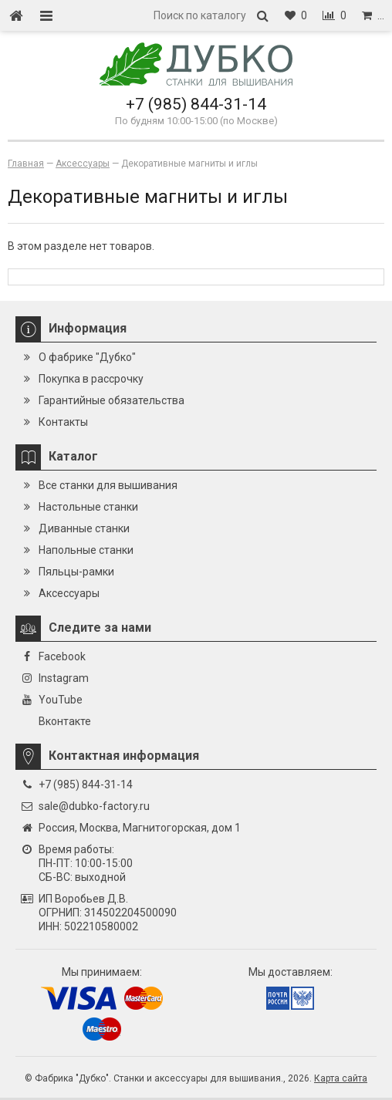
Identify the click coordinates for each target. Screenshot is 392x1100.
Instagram (64, 678)
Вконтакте (65, 721)
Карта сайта (340, 1078)
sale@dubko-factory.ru (94, 806)
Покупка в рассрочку (91, 379)
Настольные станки (88, 507)
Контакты (63, 422)
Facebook (62, 656)
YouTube (61, 699)
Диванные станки (84, 528)
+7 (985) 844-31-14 (196, 104)
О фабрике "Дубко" (87, 357)
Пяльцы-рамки (76, 571)
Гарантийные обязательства (111, 400)
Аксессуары (69, 593)
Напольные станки (86, 550)
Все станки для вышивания (108, 485)
